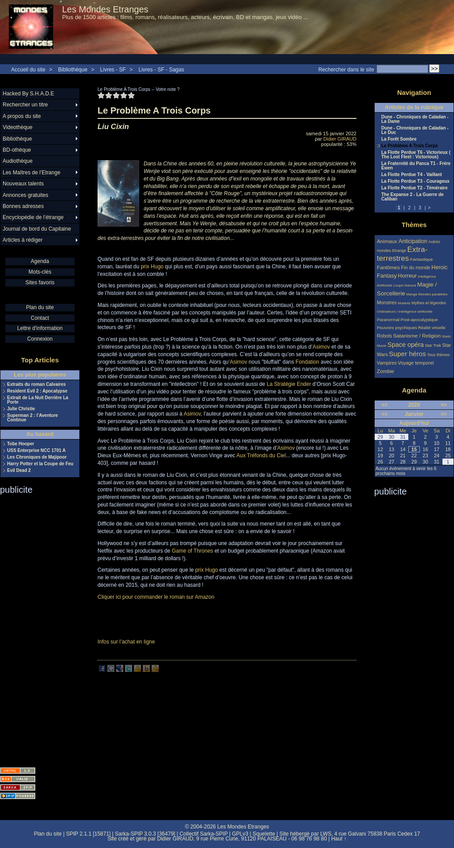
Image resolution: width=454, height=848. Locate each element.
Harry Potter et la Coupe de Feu (40, 464)
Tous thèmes (438, 355)
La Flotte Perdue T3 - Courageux (415, 181)
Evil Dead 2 (19, 470)
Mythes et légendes (428, 303)
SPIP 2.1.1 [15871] (88, 834)
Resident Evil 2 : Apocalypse (37, 391)
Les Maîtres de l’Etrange (31, 172)
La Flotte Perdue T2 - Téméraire (414, 188)
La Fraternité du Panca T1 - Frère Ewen (415, 165)
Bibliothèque (72, 70)
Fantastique (421, 259)
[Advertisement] (35, 628)
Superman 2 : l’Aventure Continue (32, 417)
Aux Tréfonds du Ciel (261, 455)
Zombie (385, 371)
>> (444, 405)
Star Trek (433, 345)
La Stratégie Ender (288, 384)
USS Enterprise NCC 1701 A (36, 450)
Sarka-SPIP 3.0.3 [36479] (145, 834)
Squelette (264, 834)
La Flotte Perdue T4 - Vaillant (411, 175)
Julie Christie (21, 409)
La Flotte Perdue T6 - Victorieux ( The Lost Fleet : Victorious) (415, 154)
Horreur (407, 276)
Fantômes (388, 267)
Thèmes (414, 224)
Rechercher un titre (25, 105)
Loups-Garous (404, 285)
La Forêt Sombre (398, 139)
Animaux (388, 241)
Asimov (321, 347)
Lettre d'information (40, 328)
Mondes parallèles (433, 294)
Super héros (407, 353)
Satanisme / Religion (417, 335)
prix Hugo (152, 266)
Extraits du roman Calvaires (36, 384)
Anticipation (413, 241)
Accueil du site (28, 70)
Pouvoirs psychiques (397, 327)
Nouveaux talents (23, 184)
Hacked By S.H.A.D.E (28, 93)
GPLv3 (240, 834)
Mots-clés (39, 272)
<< (384, 405)
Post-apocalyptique (419, 319)
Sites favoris (39, 282)
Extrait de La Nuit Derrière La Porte (37, 400)
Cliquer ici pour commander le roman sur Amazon (156, 597)
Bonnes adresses (23, 206)
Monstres (386, 302)
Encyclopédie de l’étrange (33, 217)
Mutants (404, 303)
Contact (40, 318)
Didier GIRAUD (339, 138)
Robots (384, 335)
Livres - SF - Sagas (161, 70)
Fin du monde (415, 267)
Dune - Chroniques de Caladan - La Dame (415, 119)
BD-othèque (17, 150)
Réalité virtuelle (432, 328)
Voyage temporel (416, 362)
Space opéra (405, 344)
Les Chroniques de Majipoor (37, 457)
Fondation (307, 362)
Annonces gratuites (25, 195)
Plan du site (40, 307)
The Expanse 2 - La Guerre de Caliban (412, 196)
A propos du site (22, 116)
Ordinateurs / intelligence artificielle (405, 312)
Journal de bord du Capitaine (37, 229)
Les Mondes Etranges (105, 9)
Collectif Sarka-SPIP (204, 834)
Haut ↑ (339, 839)
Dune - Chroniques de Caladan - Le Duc (415, 130)
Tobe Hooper (20, 444)
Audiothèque (17, 161)
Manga (411, 294)
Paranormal (388, 319)
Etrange (399, 250)
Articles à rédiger (23, 240)
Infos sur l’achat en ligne (126, 642)
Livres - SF (113, 70)
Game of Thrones (192, 551)
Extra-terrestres (402, 254)
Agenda (40, 261)
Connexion (39, 339)
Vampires (387, 362)
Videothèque (17, 127)
